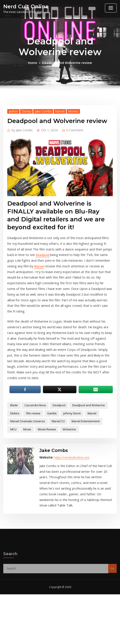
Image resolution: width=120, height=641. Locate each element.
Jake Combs (38, 172)
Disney (23, 172)
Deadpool (14, 313)
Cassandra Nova (31, 433)
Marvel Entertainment (78, 447)
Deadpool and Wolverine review (66, 69)
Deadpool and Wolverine (80, 433)
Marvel (53, 172)
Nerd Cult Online (23, 6)
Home (35, 69)
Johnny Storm (52, 440)
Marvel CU (53, 447)
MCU (100, 447)
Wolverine (52, 455)
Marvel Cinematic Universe (25, 447)
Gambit (33, 440)
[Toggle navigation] (111, 8)
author (12, 172)
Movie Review (31, 455)
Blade (12, 433)
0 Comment (68, 190)
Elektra (105, 433)
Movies (65, 172)
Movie (13, 455)
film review (16, 440)
